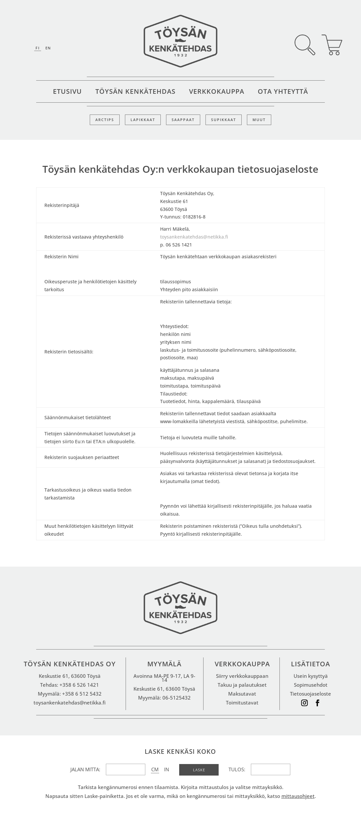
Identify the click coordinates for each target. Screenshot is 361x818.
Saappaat (183, 119)
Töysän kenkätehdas (135, 92)
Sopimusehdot (310, 684)
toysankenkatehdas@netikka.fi (194, 237)
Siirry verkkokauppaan (242, 676)
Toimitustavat (242, 702)
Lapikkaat (143, 119)
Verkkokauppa (216, 92)
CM (154, 769)
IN (166, 769)
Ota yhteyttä (283, 92)
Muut (259, 119)
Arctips (104, 119)
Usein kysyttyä (311, 676)
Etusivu (67, 92)
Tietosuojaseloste (310, 693)
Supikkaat (223, 119)
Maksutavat (242, 693)
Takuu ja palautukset (242, 684)
